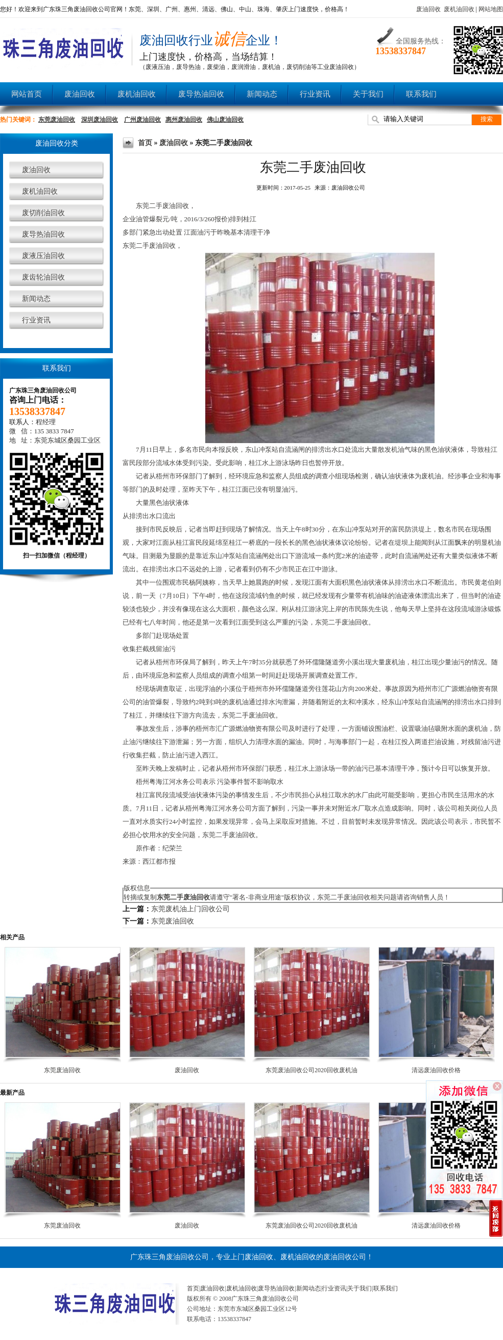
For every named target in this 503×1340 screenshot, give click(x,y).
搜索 (487, 119)
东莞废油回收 (56, 119)
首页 (145, 143)
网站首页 (26, 94)
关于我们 (368, 94)
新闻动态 (262, 94)
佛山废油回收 (225, 119)
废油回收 (428, 9)
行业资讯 (315, 94)
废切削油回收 (43, 213)
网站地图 (490, 9)
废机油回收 (459, 9)
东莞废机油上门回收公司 (190, 909)
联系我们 (421, 94)
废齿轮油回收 (43, 277)
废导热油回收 (201, 94)
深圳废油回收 (99, 119)
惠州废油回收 (183, 119)
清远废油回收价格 (436, 1070)
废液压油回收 (43, 256)
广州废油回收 (142, 119)
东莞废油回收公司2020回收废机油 (311, 1070)
